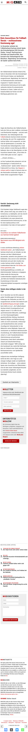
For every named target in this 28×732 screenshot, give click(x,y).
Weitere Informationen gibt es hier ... (10, 694)
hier (7, 675)
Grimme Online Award (11, 430)
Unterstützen (4, 722)
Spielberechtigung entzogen (11, 304)
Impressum (17, 722)
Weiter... (12, 714)
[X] (14, 730)
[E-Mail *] (11, 398)
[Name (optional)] (11, 406)
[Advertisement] (14, 19)
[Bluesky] (20, 730)
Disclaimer (24, 722)
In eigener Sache (8, 721)
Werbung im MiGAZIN (18, 721)
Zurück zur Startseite (11, 382)
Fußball (3, 137)
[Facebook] (9, 730)
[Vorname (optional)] (11, 402)
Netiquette (11, 722)
